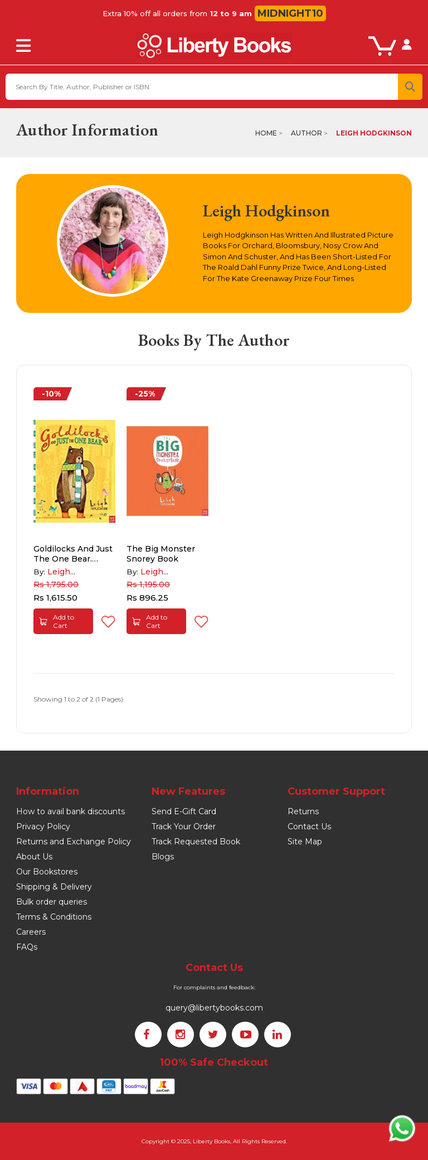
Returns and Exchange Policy (73, 842)
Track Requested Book (196, 842)
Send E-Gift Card (184, 811)
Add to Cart (56, 621)
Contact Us (309, 826)
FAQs (26, 947)
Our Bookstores (46, 872)
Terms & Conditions (53, 917)
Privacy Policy (43, 826)
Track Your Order (184, 826)
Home (266, 133)
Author (306, 133)
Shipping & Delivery (54, 887)
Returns (303, 811)
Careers (31, 932)
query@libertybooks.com (214, 1008)
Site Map (305, 842)
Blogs (163, 857)
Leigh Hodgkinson (374, 133)
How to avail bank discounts (70, 811)
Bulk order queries (51, 902)
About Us (34, 857)
